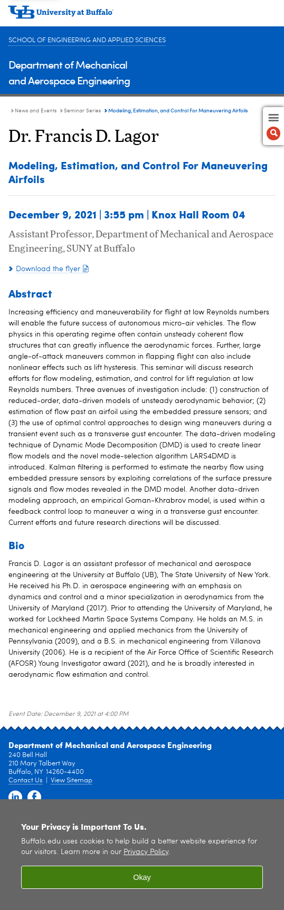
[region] (142, 854)
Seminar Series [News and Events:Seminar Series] (82, 110)
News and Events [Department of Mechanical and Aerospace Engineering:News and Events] (35, 110)
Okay (142, 877)
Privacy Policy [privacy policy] (146, 852)
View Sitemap (71, 780)
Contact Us (25, 780)
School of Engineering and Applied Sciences (87, 40)
